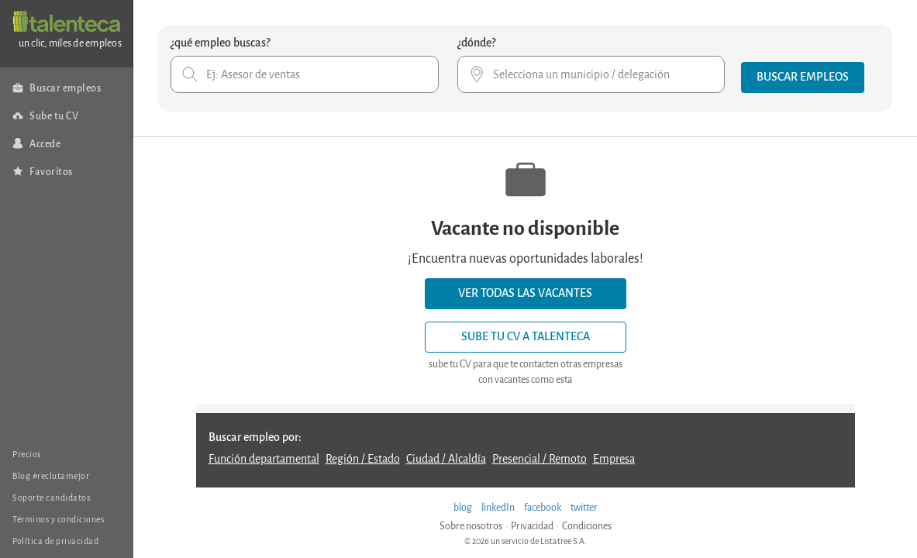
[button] (802, 77)
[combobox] (305, 74)
